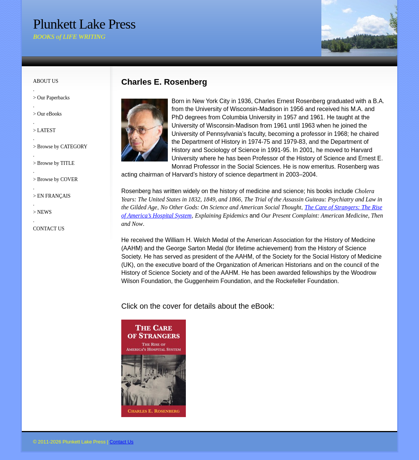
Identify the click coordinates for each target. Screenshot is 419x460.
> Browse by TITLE (53, 163)
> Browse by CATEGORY (60, 146)
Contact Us (122, 442)
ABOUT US (45, 81)
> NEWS (42, 212)
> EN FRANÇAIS (52, 196)
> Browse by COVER (55, 179)
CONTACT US (49, 229)
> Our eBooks (47, 114)
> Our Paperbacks (51, 98)
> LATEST (44, 130)
